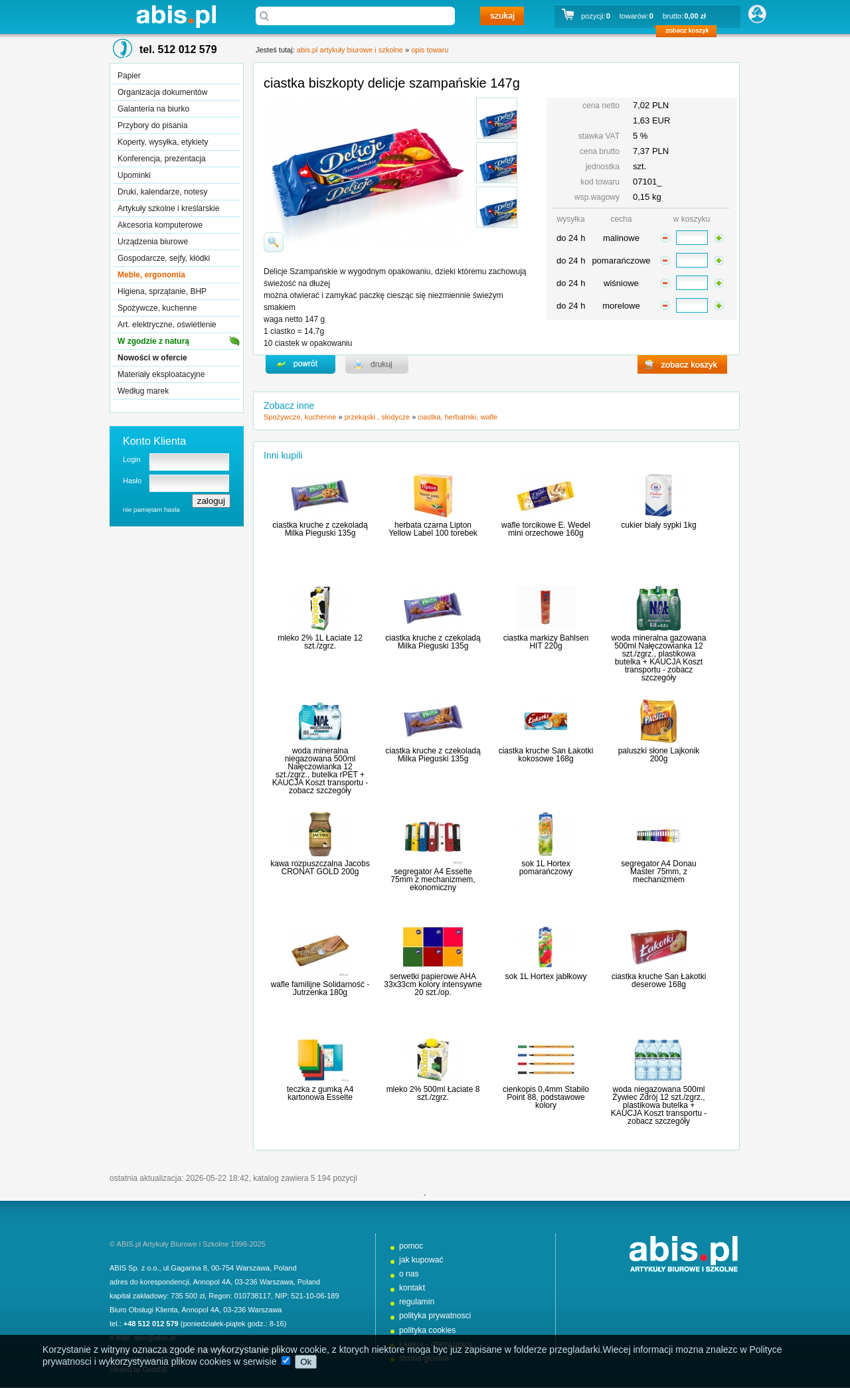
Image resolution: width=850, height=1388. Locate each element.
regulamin (416, 1301)
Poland (285, 1268)
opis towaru (429, 50)
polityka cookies (427, 1330)
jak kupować (421, 1260)
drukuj (376, 364)
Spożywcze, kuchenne (157, 308)
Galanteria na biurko (153, 109)
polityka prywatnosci (435, 1315)
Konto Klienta (154, 441)
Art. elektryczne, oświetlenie (167, 324)
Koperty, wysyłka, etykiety (163, 142)
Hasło (132, 481)
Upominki (134, 175)
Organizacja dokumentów (162, 92)
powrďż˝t (300, 364)
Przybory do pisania (152, 125)
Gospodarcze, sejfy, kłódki (164, 258)
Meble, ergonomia (151, 274)
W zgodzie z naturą (153, 341)
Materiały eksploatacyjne (161, 374)
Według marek (143, 391)
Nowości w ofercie (152, 357)
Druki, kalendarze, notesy (162, 191)
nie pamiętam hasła (151, 509)
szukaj (502, 16)
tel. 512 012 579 (178, 49)
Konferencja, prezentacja (162, 158)
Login (132, 459)
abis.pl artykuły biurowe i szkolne (176, 16)
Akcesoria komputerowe (160, 225)
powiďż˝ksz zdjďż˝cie (274, 242)
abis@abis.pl (154, 1338)
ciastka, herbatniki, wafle (457, 417)
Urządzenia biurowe (153, 241)
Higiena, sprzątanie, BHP (162, 291)
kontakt (412, 1287)
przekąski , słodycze (377, 417)
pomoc (411, 1246)
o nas (409, 1273)
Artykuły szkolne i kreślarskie (168, 208)
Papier (129, 75)
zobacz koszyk (690, 33)
